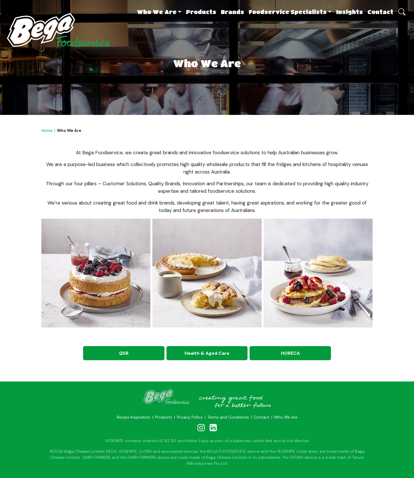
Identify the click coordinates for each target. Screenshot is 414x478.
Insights (349, 12)
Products (201, 12)
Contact (380, 12)
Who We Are (157, 12)
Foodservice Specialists (288, 12)
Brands (232, 12)
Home (47, 130)
